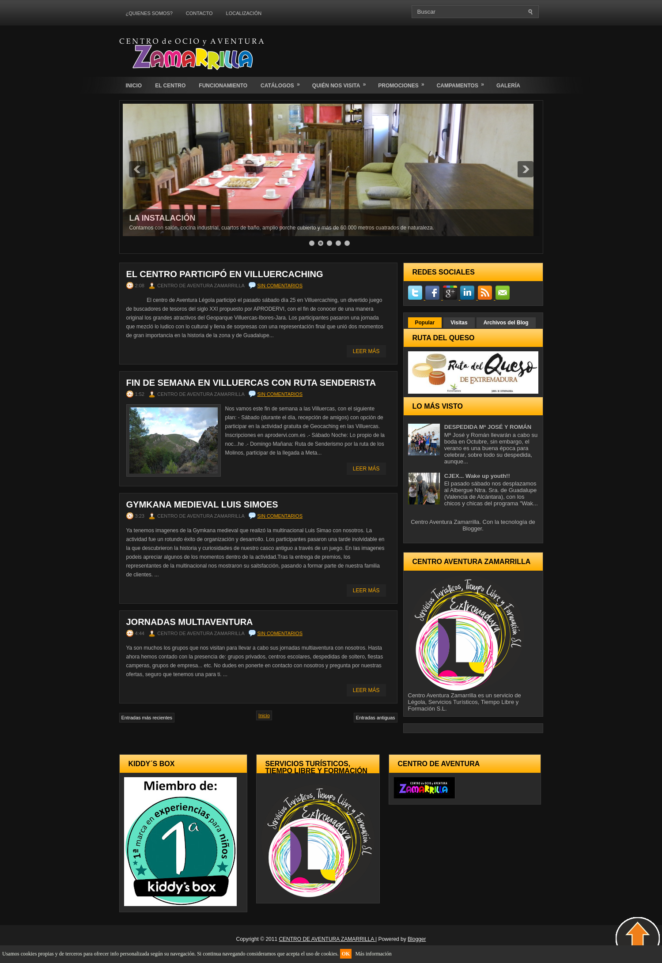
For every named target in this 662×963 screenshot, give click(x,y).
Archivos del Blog (506, 323)
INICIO (134, 86)
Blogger (472, 528)
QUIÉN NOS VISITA (341, 83)
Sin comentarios (280, 285)
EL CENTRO (170, 86)
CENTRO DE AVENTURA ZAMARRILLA (327, 939)
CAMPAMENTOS (463, 83)
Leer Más (366, 351)
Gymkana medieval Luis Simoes (202, 504)
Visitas (458, 323)
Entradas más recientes (147, 717)
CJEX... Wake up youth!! (477, 476)
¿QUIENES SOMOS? (149, 13)
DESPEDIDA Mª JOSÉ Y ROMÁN (487, 427)
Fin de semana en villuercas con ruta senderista (251, 382)
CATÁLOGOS (283, 83)
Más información (373, 954)
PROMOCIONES (404, 83)
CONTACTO (199, 13)
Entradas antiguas (375, 717)
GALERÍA (508, 86)
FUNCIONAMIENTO (223, 86)
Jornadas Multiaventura (189, 621)
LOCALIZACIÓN (244, 13)
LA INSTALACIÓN (162, 218)
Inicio (264, 715)
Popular (425, 323)
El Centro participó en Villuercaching (224, 274)
